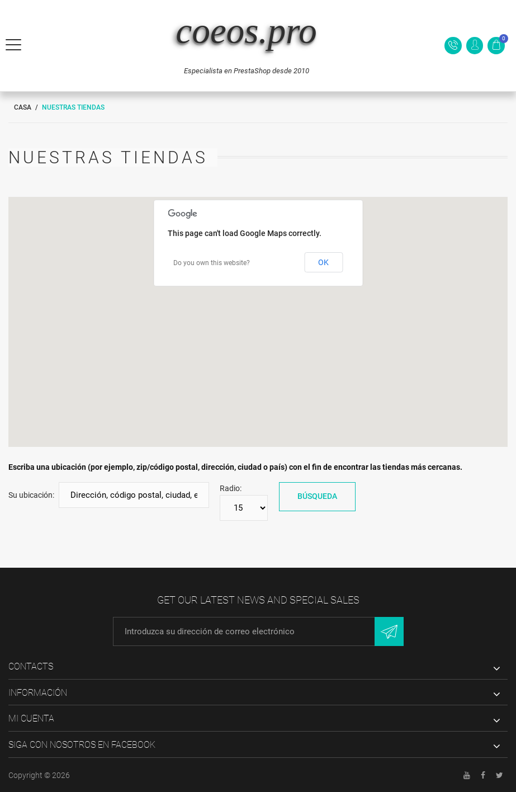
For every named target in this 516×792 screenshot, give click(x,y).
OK (323, 262)
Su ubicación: (31, 495)
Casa (22, 107)
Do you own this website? (211, 263)
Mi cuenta (31, 718)
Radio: (231, 488)
